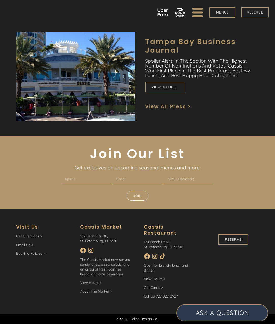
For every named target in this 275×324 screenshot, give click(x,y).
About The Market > (96, 291)
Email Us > (24, 244)
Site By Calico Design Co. (137, 319)
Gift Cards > (153, 287)
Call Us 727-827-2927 (161, 296)
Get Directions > (29, 236)
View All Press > (168, 106)
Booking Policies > (30, 253)
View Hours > (90, 282)
